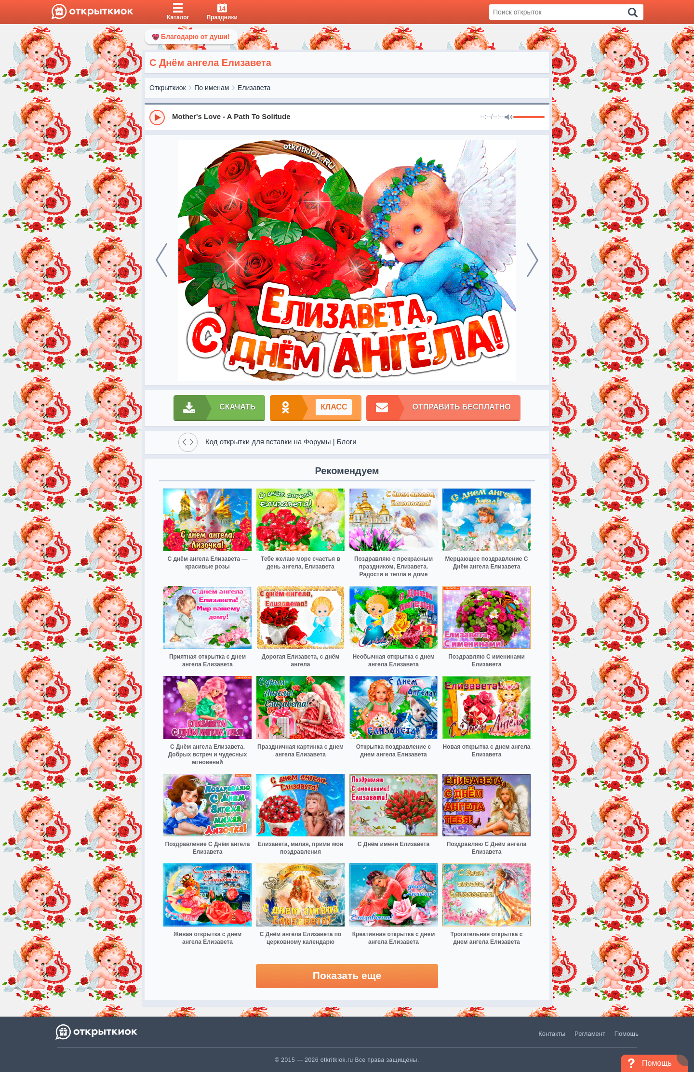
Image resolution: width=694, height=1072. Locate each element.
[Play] (157, 117)
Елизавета (254, 88)
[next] (532, 260)
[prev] (161, 260)
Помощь (626, 1033)
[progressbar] (529, 117)
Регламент (589, 1033)
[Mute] (508, 117)
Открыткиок (167, 88)
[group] (347, 117)
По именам (211, 88)
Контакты (551, 1033)
